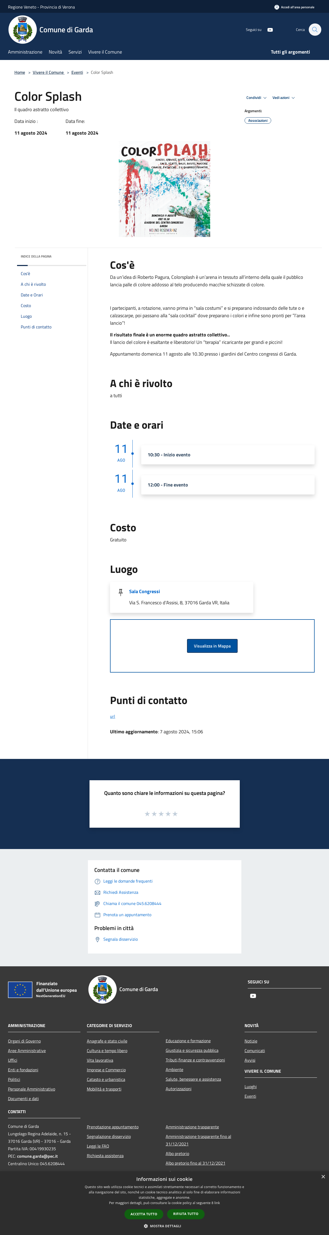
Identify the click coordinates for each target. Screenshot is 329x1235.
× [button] (323, 1177)
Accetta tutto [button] (144, 1214)
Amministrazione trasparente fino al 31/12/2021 (198, 1140)
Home (19, 72)
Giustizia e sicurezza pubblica (192, 1050)
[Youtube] (267, 29)
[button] (164, 1226)
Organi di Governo (24, 1041)
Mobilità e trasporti (104, 1089)
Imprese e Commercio (106, 1070)
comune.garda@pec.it (37, 1156)
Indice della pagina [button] (36, 256)
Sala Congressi (144, 591)
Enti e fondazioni (23, 1070)
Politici (14, 1079)
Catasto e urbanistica (106, 1079)
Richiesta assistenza (105, 1155)
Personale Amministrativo (31, 1089)
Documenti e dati (23, 1098)
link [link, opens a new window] (217, 1203)
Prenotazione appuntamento (113, 1127)
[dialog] (164, 1203)
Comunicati (255, 1050)
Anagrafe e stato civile (107, 1041)
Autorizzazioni (179, 1088)
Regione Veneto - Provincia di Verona (41, 7)
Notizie (251, 1041)
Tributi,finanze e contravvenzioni (195, 1060)
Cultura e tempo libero (107, 1050)
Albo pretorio (177, 1153)
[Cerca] (314, 29)
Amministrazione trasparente (192, 1127)
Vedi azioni (284, 98)
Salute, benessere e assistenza (193, 1079)
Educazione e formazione (188, 1040)
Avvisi (250, 1060)
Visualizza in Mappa (212, 646)
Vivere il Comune (49, 72)
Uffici (12, 1060)
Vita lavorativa (100, 1060)
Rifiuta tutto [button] (185, 1214)
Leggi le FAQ (98, 1146)
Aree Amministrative (27, 1050)
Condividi (257, 98)
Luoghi (251, 1086)
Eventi (77, 72)
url (112, 716)
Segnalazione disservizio (109, 1136)
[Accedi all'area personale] (294, 7)
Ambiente (174, 1069)
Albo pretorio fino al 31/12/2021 (195, 1163)
